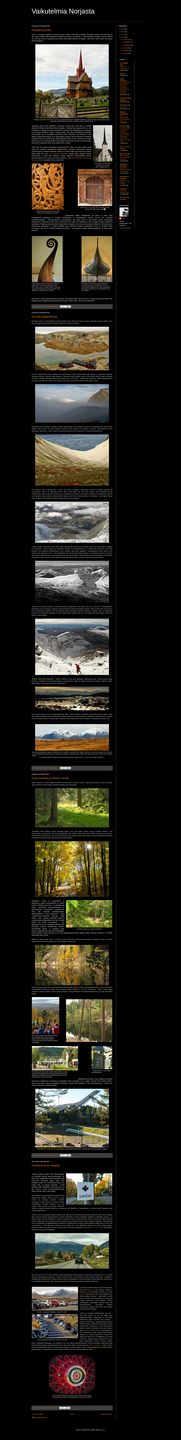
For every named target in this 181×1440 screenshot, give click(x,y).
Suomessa (91, 1290)
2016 (123, 29)
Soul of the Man (125, 154)
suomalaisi (85, 158)
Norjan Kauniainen (95, 1345)
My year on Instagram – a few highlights (125, 182)
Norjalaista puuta (41, 30)
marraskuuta (127, 45)
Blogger (102, 1430)
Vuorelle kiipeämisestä (44, 316)
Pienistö (122, 73)
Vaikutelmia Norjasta (63, 11)
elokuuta (126, 53)
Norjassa (82, 1294)
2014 (123, 34)
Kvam (105, 1275)
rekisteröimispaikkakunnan (92, 1330)
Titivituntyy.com (125, 105)
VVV (123, 218)
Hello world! (123, 107)
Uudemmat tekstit (37, 1414)
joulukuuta (126, 39)
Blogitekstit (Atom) (41, 1417)
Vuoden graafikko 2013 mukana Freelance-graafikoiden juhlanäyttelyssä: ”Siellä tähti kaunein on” (125, 87)
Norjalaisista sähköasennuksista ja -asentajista (125, 169)
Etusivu (71, 1414)
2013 (123, 37)
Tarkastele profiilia (124, 228)
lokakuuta (126, 48)
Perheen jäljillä (125, 126)
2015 (123, 32)
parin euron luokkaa (97, 1227)
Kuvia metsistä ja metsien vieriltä (50, 778)
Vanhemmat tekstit (106, 1414)
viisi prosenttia (76, 158)
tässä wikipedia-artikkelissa (58, 153)
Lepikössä (123, 189)
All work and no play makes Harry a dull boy (125, 157)
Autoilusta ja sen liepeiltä (46, 1165)
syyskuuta (126, 50)
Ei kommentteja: (52, 306)
